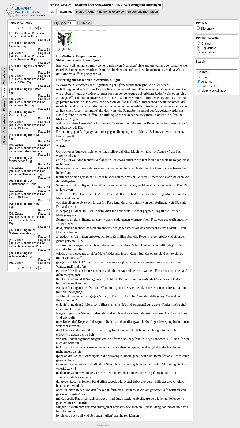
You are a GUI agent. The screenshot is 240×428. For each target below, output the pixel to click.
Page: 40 (44, 177)
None (4, 139)
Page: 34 (44, 108)
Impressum (103, 425)
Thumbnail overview (110, 11)
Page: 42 (44, 200)
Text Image (65, 11)
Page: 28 (44, 39)
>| (89, 23)
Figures (4, 106)
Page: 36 (44, 131)
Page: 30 (44, 62)
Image (80, 11)
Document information (143, 11)
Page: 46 (44, 249)
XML (91, 11)
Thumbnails (4, 76)
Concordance (4, 124)
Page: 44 (44, 226)
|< (62, 23)
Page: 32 (44, 85)
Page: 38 (44, 154)
